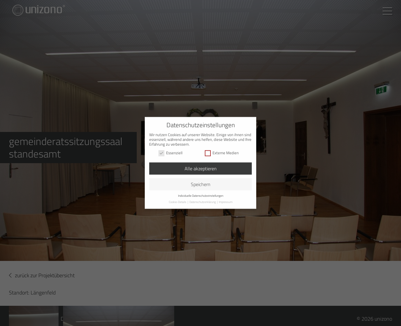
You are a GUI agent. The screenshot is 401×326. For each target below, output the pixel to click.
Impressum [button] (225, 196)
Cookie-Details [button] (178, 196)
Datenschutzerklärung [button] (202, 196)
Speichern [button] (200, 178)
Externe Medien (222, 147)
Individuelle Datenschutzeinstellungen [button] (200, 190)
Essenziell (170, 147)
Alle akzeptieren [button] (201, 163)
